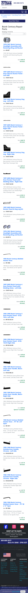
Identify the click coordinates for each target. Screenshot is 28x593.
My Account (4, 563)
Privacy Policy (13, 571)
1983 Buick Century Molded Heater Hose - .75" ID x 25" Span (13, 421)
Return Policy (4, 571)
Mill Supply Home (6, 15)
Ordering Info (13, 567)
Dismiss (23, 591)
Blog (21, 580)
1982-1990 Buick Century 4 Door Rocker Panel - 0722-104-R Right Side (12, 341)
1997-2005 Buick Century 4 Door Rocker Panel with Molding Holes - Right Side (12, 180)
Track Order (4, 565)
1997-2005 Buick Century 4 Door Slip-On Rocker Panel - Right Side (13, 126)
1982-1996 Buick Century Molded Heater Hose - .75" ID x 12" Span (13, 504)
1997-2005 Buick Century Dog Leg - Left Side (13, 100)
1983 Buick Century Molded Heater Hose (13, 259)
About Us (12, 563)
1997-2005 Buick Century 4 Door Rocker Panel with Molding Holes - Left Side (12, 286)
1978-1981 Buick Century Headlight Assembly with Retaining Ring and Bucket (13, 46)
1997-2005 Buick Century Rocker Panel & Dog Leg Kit (13, 208)
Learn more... (21, 549)
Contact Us (13, 565)
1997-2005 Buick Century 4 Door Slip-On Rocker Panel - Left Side (13, 73)
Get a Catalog (4, 573)
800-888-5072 (19, 3)
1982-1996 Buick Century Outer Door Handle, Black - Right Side (13, 394)
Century (4, 17)
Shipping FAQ (13, 569)
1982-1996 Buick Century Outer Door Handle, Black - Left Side (13, 368)
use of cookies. (16, 591)
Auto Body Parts (16, 15)
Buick (24, 15)
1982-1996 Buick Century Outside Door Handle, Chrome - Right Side (12, 476)
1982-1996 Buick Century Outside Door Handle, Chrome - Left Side (12, 449)
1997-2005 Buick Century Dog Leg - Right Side (13, 153)
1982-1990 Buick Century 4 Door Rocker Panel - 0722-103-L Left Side (12, 315)
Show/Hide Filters (14, 21)
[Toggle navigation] (3, 11)
